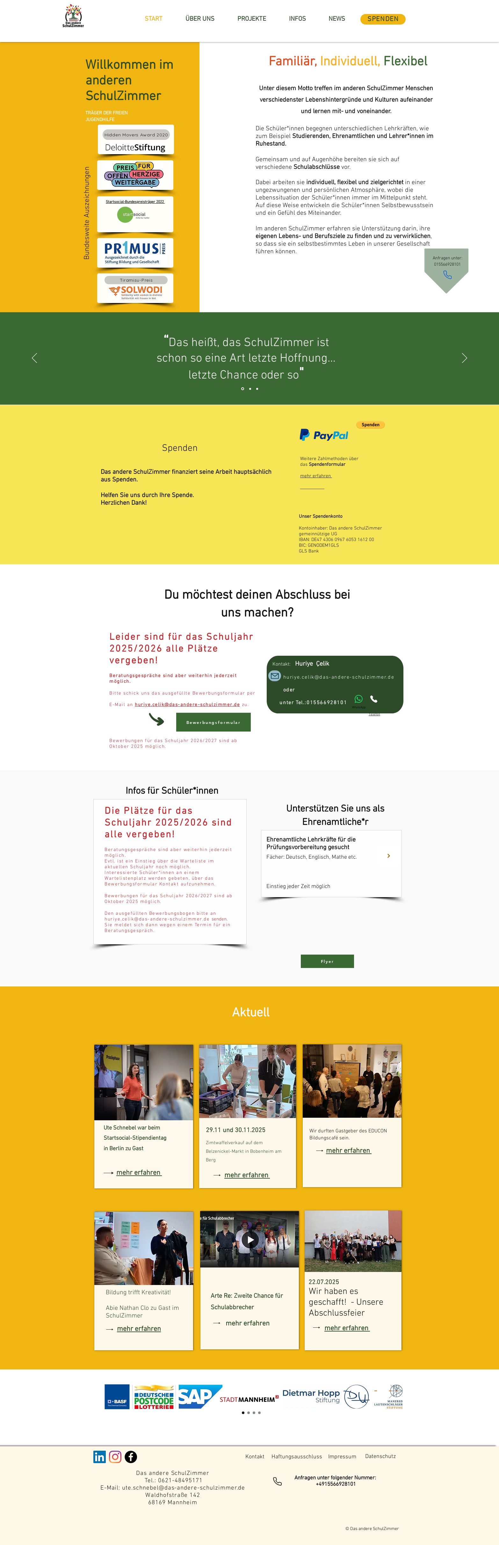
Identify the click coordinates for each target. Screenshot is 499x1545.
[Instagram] (115, 1457)
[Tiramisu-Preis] (136, 280)
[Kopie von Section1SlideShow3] (254, 1412)
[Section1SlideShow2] (248, 1412)
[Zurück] (34, 358)
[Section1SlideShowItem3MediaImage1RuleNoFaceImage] (257, 389)
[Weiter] (464, 358)
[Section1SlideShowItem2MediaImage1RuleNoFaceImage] (250, 389)
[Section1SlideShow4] (259, 1412)
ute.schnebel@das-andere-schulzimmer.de (183, 1488)
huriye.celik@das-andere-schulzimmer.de (187, 705)
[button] (370, 425)
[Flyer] (327, 961)
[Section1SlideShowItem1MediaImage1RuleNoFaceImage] (242, 388)
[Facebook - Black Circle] (131, 1457)
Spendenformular (327, 464)
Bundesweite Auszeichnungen (87, 212)
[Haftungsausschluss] (296, 1457)
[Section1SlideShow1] (243, 1412)
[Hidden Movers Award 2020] (136, 134)
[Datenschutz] (380, 1456)
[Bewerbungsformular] (213, 722)
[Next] (388, 855)
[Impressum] (342, 1457)
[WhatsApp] (359, 702)
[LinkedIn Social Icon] (99, 1457)
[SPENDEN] (383, 19)
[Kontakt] (254, 1457)
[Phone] (447, 274)
